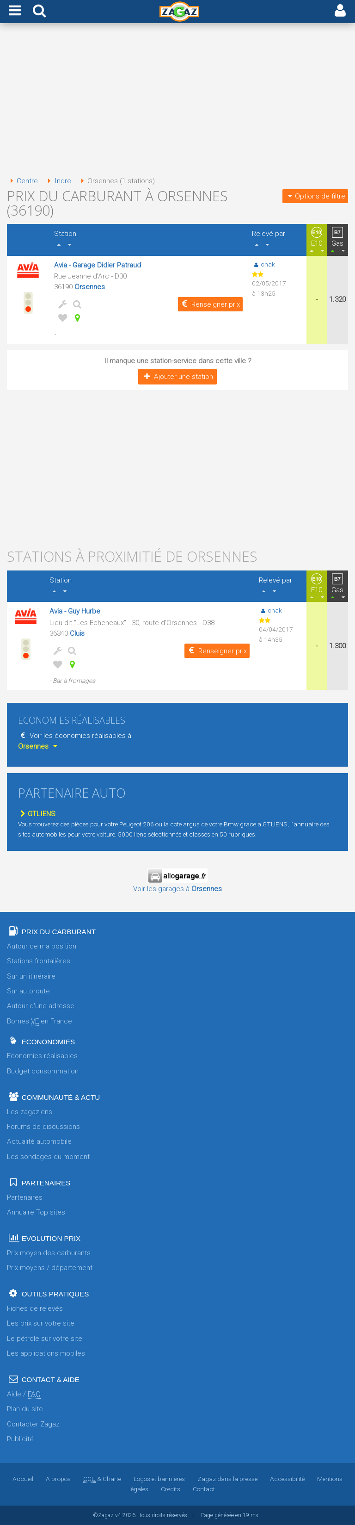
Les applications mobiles (46, 1353)
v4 (118, 1515)
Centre (22, 181)
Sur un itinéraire (31, 976)
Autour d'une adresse (40, 1006)
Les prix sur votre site (40, 1323)
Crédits (170, 1489)
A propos (58, 1478)
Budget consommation (43, 1071)
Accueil (22, 1478)
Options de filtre (315, 196)
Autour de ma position (41, 946)
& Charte (102, 1478)
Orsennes (89, 287)
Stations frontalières (38, 961)
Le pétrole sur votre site (44, 1338)
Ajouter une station (177, 376)
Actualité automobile (39, 1141)
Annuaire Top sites (36, 1212)
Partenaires (25, 1197)
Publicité (20, 1439)
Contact (204, 1489)
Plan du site (25, 1409)
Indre (57, 181)
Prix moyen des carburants (49, 1253)
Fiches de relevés (35, 1308)
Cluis (77, 633)
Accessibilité (287, 1478)
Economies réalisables (42, 1056)
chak (263, 264)
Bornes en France (39, 1021)
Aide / (24, 1394)
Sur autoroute (28, 991)
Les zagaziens (29, 1112)
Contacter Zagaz (33, 1424)
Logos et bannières (159, 1478)
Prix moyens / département (49, 1268)
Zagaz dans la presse (227, 1478)
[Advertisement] (177, 101)
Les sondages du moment (48, 1157)
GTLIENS (36, 814)
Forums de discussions (43, 1126)
